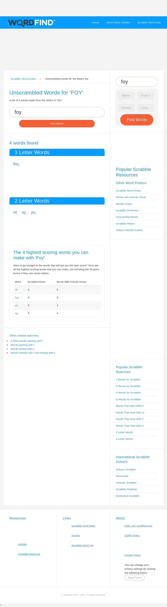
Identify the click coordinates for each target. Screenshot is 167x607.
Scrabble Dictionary (127, 210)
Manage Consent (134, 577)
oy (24, 212)
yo (33, 212)
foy (16, 164)
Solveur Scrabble (126, 469)
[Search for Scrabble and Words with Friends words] (57, 112)
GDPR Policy (132, 535)
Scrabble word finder (83, 525)
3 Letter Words (124, 438)
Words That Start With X (130, 425)
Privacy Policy (133, 555)
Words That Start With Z (130, 405)
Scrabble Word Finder (128, 190)
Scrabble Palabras (126, 489)
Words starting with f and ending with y (33, 352)
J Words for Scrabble (128, 379)
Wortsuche (122, 476)
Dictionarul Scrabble (127, 495)
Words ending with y (22, 348)
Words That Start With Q (130, 412)
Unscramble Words (127, 216)
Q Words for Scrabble (128, 399)
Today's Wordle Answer (129, 230)
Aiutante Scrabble (126, 482)
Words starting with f (22, 344)
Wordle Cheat (124, 203)
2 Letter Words (124, 432)
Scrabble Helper (125, 223)
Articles (22, 544)
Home (95, 22)
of (15, 212)
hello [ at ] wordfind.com (138, 525)
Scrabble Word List (29, 554)
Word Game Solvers (118, 22)
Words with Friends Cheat (131, 197)
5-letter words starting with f (27, 340)
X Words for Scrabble (128, 392)
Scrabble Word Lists (149, 22)
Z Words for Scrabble (128, 386)
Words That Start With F (130, 419)
